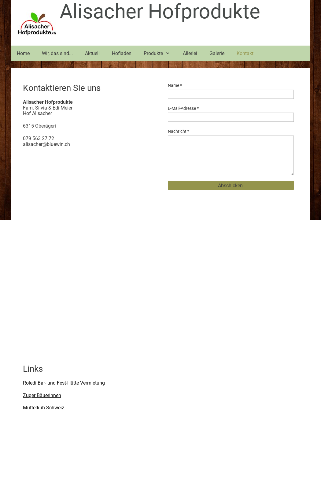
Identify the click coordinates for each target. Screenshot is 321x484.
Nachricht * (178, 131)
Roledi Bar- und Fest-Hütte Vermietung (64, 383)
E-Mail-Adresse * (183, 108)
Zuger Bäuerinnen (42, 395)
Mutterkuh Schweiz (43, 408)
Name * (175, 85)
